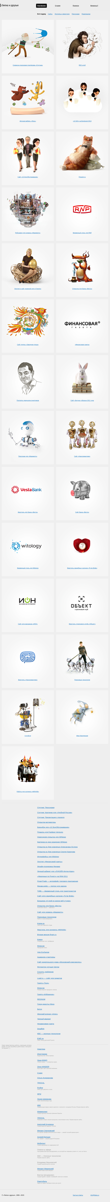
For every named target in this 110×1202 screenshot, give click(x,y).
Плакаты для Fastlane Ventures (50, 832)
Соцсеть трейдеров (45, 972)
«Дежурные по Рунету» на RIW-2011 (52, 876)
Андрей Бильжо (43, 1137)
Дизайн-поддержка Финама (48, 866)
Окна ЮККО (42, 1060)
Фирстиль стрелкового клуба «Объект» (82, 624)
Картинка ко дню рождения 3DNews (52, 842)
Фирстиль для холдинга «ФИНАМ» (51, 930)
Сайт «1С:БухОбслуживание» (28, 177)
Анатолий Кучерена (45, 1124)
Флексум (40, 946)
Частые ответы (78, 1195)
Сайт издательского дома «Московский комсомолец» (59, 962)
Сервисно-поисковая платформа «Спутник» (28, 65)
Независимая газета (45, 1024)
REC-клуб (82, 65)
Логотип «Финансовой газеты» (49, 862)
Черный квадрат (44, 1019)
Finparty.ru (82, 177)
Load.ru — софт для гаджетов (49, 978)
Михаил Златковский (46, 1131)
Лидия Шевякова (44, 1099)
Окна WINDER (43, 1067)
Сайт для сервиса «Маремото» (50, 912)
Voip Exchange (43, 952)
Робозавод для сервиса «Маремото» (27, 233)
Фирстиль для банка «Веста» (28, 512)
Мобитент (41, 1143)
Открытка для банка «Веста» (82, 289)
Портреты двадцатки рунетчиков (28, 400)
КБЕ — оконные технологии (48, 1034)
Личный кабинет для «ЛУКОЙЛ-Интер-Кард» (55, 871)
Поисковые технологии (82, 680)
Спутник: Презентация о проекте (50, 817)
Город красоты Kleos (45, 1004)
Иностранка (42, 1054)
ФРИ (39, 1094)
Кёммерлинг (42, 1112)
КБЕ (39, 1105)
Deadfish (40, 1029)
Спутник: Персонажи (45, 807)
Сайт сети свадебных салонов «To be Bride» (55, 896)
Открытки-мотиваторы (46, 822)
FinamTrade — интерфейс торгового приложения (57, 881)
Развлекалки (86, 14)
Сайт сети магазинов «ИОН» (28, 624)
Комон (40, 939)
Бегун (39, 1009)
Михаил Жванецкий (45, 1169)
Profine (40, 1088)
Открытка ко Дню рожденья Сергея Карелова (56, 852)
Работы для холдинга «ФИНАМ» (28, 791)
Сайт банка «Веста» (82, 512)
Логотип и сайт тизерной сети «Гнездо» (27, 289)
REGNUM (41, 999)
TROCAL (41, 1083)
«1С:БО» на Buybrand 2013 (82, 121)
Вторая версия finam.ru (46, 935)
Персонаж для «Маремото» (27, 456)
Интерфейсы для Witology (48, 857)
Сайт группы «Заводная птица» (28, 344)
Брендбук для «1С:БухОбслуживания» (53, 827)
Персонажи (75, 14)
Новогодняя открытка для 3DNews (51, 837)
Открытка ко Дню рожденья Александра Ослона (57, 847)
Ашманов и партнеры (46, 957)
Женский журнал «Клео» (47, 1014)
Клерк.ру (40, 923)
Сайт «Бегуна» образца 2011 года (82, 400)
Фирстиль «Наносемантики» (27, 680)
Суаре (39, 1073)
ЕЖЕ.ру (40, 1038)
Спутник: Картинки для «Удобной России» (54, 812)
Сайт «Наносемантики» (82, 456)
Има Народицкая (82, 736)
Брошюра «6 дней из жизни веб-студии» (54, 901)
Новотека (41, 1049)
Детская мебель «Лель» (28, 121)
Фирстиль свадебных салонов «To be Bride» (82, 568)
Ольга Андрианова (45, 1078)
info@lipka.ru (94, 1195)
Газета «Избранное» (45, 994)
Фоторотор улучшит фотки (48, 967)
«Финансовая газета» (82, 344)
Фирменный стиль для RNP (82, 233)
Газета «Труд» (43, 983)
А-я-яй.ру (28, 736)
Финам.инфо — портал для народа (51, 886)
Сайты (50, 14)
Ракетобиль (42, 1181)
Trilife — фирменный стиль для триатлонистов (56, 891)
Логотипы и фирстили (62, 14)
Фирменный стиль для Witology (28, 568)
